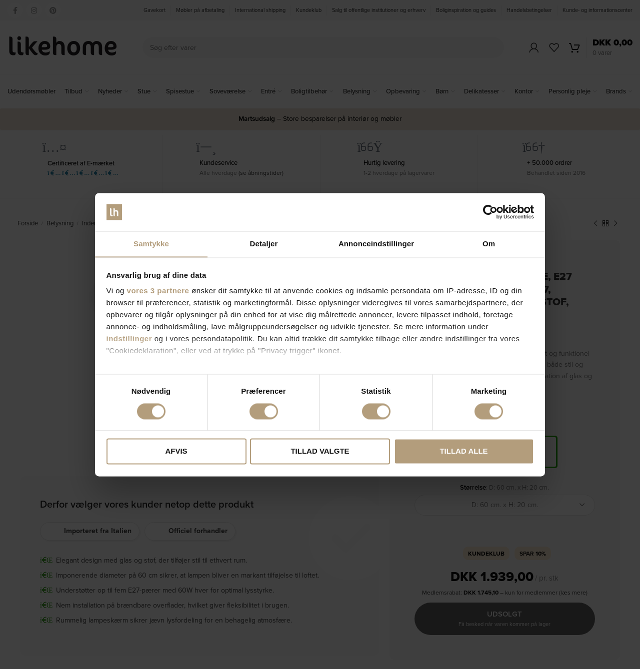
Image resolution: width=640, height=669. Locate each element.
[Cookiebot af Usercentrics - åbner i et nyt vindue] (490, 211)
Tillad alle (464, 451)
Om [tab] (488, 243)
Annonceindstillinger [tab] (376, 243)
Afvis (176, 451)
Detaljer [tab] (264, 243)
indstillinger (129, 339)
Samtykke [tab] (151, 243)
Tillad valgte (319, 451)
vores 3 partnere (158, 291)
